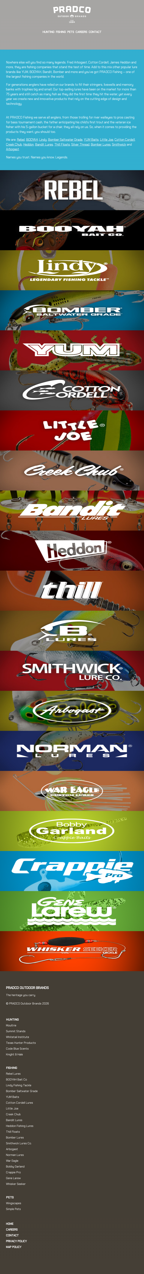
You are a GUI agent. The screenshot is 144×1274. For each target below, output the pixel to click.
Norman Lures (15, 1155)
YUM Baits (91, 140)
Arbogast (12, 149)
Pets (70, 32)
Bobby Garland (15, 1166)
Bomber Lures (101, 144)
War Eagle (12, 1161)
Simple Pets (13, 1209)
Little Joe (106, 140)
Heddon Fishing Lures (19, 1126)
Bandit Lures (44, 144)
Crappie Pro (13, 1172)
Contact (95, 32)
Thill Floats (62, 144)
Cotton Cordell (125, 140)
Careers (81, 32)
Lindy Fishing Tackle (18, 1085)
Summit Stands (16, 1031)
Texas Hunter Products (21, 1043)
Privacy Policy (16, 1241)
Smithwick (119, 144)
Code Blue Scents (17, 1049)
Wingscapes (13, 1203)
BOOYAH (32, 140)
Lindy (43, 140)
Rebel (21, 140)
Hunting (48, 32)
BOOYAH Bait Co (16, 1079)
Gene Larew (13, 1178)
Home (9, 1224)
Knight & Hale (14, 1054)
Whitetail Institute (17, 1037)
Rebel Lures (13, 1074)
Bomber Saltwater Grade (65, 140)
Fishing (61, 32)
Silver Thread (80, 144)
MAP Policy (13, 1247)
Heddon (28, 144)
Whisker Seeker (16, 1184)
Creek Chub (14, 144)
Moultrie (11, 1025)
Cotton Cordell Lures (19, 1103)
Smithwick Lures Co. (19, 1143)
